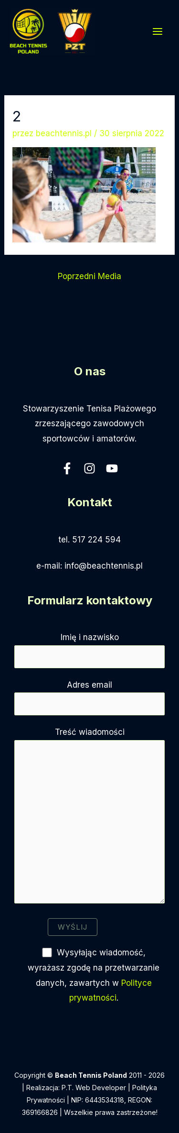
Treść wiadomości (89, 817)
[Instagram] (89, 468)
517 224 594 (96, 539)
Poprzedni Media (89, 276)
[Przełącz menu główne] (158, 31)
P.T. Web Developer (94, 1087)
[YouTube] (112, 468)
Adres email (89, 697)
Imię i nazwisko (89, 650)
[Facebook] (67, 468)
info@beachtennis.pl (103, 566)
